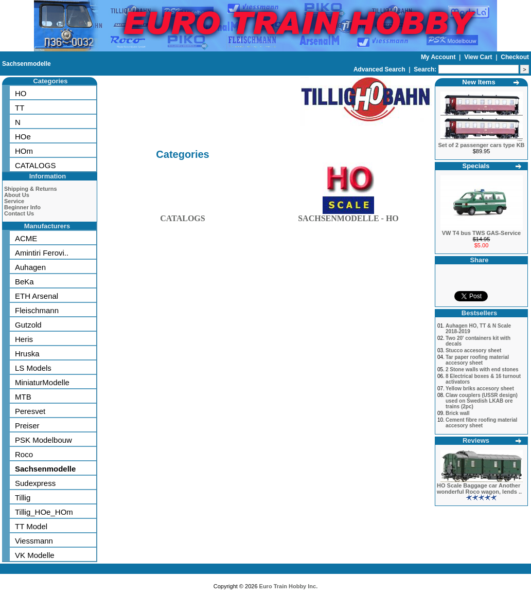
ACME (26, 238)
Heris (24, 339)
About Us (16, 195)
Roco (24, 454)
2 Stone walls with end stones (482, 369)
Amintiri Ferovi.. (41, 252)
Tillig (22, 497)
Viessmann (34, 540)
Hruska (27, 353)
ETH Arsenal (36, 296)
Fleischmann (37, 310)
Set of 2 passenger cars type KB (481, 145)
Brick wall (458, 413)
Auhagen (30, 267)
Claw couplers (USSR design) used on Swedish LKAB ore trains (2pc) (482, 400)
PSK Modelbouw (43, 440)
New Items (478, 82)
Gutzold (28, 324)
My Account (439, 57)
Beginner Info (22, 207)
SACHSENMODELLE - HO (348, 216)
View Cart (479, 57)
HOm (24, 151)
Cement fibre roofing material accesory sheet (481, 422)
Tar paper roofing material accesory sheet (477, 360)
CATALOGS (35, 165)
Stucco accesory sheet (473, 350)
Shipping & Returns (30, 189)
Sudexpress (35, 483)
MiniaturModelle (42, 382)
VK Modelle (35, 555)
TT (19, 107)
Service (14, 201)
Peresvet (30, 411)
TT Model (31, 526)
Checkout (515, 57)
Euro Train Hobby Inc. (288, 586)
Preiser (27, 425)
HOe (23, 136)
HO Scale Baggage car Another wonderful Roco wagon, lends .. (479, 488)
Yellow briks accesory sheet (480, 388)
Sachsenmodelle (26, 63)
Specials (476, 166)
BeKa (24, 281)
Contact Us (19, 213)
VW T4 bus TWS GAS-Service (481, 233)
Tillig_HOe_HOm (44, 512)
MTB (23, 396)
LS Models (33, 368)
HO (21, 93)
